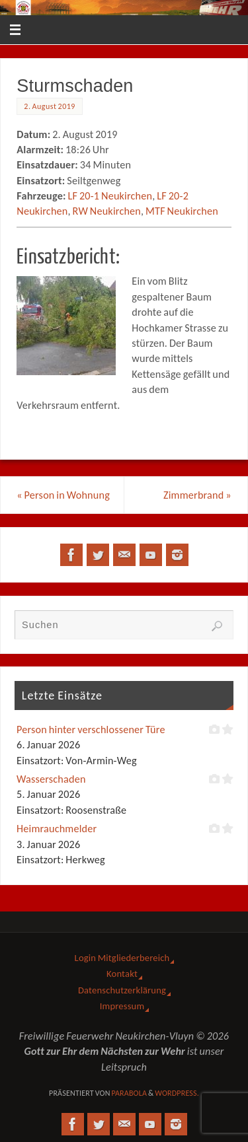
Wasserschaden (51, 779)
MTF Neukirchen (181, 211)
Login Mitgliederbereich (122, 958)
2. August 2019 (49, 106)
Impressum (122, 1006)
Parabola (129, 1093)
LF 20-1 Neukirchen (109, 196)
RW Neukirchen (107, 211)
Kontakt (122, 974)
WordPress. (177, 1093)
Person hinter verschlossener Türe (91, 729)
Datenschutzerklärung (122, 990)
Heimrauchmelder (57, 828)
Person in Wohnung (63, 495)
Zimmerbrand (197, 495)
